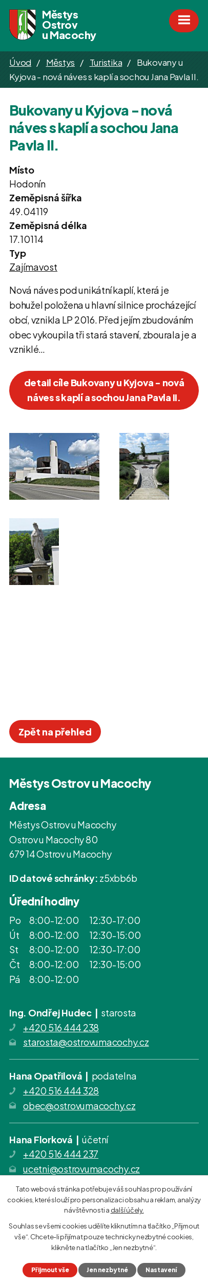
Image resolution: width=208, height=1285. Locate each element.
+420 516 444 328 (61, 1091)
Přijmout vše (50, 1270)
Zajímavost (33, 267)
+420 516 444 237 (60, 1154)
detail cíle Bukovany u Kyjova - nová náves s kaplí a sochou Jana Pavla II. (104, 389)
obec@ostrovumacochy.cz (79, 1105)
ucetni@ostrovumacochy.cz (81, 1169)
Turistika (106, 62)
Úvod (20, 62)
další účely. (127, 1210)
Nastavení (161, 1270)
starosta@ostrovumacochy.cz (86, 1042)
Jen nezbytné (107, 1270)
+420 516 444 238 (61, 1027)
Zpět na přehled (55, 732)
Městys (60, 62)
